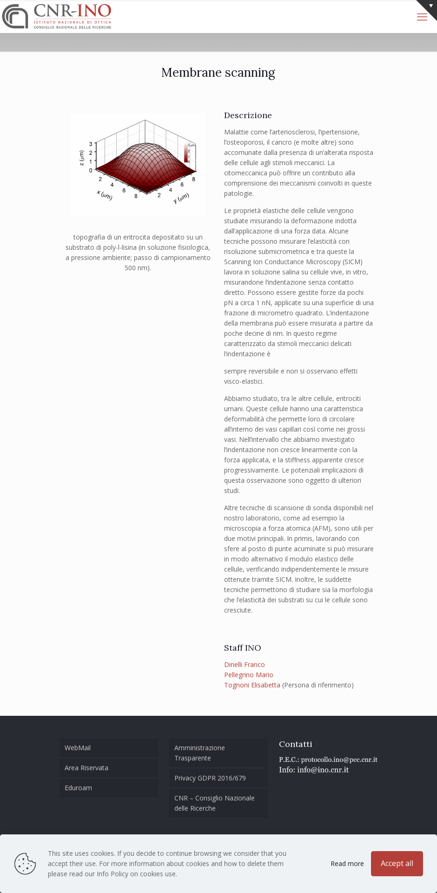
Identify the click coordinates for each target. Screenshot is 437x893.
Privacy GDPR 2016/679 (210, 777)
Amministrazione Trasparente (199, 752)
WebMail (78, 747)
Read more (347, 863)
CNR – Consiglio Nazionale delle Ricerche (214, 803)
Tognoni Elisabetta (252, 684)
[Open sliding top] (426, 10)
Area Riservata (86, 767)
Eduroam (78, 787)
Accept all (397, 863)
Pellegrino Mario (248, 674)
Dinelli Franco (244, 664)
